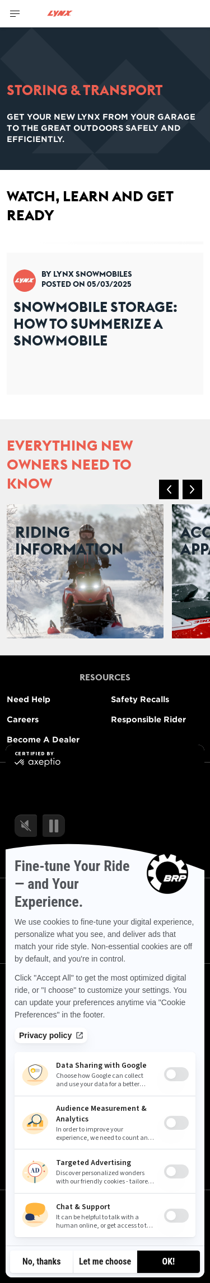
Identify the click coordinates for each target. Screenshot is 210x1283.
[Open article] (105, 318)
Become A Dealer (43, 739)
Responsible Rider (148, 719)
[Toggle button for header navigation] (15, 13)
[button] (169, 489)
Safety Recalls (140, 699)
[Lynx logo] (60, 13)
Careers (23, 719)
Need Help (28, 699)
